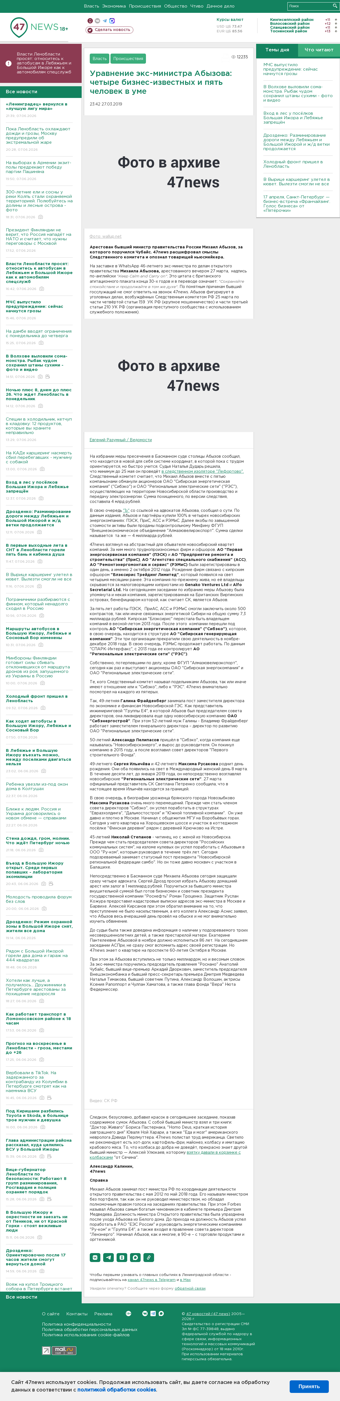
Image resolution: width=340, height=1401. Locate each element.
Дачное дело (221, 6)
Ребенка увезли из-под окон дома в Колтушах (39, 790)
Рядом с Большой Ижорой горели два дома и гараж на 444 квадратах (39, 959)
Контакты (77, 1314)
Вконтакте (128, 1313)
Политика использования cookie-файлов (86, 1335)
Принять (309, 1386)
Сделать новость (112, 30)
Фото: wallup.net (105, 236)
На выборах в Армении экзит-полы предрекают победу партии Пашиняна (39, 171)
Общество (175, 6)
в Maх (185, 1280)
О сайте (51, 1314)
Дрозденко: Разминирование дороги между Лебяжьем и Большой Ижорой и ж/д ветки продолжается (296, 142)
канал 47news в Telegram (152, 1280)
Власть (91, 6)
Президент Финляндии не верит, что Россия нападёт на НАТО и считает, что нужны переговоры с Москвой (39, 240)
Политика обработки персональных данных (90, 1330)
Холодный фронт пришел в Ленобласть (293, 164)
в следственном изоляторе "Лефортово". (203, 471)
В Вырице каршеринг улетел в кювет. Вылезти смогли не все (39, 581)
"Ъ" (126, 510)
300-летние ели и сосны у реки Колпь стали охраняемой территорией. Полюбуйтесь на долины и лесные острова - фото (39, 205)
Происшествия (145, 6)
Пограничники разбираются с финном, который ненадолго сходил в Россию (39, 608)
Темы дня (277, 50)
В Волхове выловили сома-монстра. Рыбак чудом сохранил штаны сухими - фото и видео (298, 93)
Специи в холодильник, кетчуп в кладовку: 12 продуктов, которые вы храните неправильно (39, 430)
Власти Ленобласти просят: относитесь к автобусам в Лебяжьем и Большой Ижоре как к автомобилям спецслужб (44, 63)
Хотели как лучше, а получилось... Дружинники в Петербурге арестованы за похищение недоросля (39, 991)
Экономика (114, 6)
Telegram (153, 1313)
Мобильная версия (90, 20)
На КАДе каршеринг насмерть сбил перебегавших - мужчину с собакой (39, 461)
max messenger (112, 20)
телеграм (104, 20)
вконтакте (97, 20)
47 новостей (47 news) (208, 1314)
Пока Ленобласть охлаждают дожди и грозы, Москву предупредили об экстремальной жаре (39, 139)
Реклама (103, 1314)
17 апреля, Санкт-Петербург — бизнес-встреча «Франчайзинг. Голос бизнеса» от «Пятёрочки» (296, 203)
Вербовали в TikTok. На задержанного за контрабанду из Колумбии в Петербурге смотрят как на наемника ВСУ (39, 1085)
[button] (95, 1257)
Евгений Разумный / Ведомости (120, 440)
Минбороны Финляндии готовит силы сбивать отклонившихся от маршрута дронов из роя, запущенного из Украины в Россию (39, 671)
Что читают (319, 50)
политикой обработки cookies (116, 1390)
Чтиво (197, 6)
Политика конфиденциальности (76, 1324)
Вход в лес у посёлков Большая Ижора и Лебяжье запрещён (293, 118)
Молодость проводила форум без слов (39, 903)
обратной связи (190, 1288)
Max (161, 1313)
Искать (335, 6)
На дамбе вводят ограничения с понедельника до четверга (39, 338)
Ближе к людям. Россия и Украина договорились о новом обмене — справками (39, 817)
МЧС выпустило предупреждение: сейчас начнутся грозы (290, 69)
